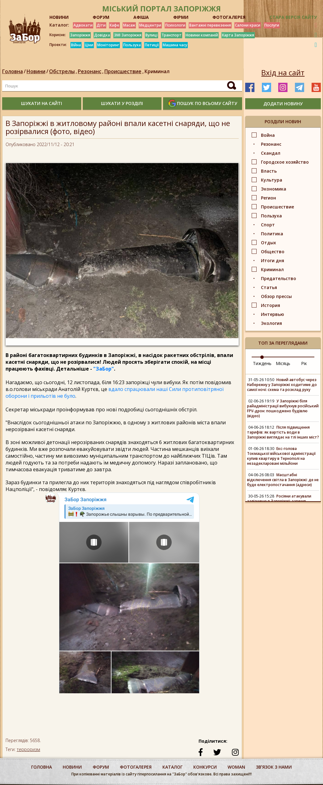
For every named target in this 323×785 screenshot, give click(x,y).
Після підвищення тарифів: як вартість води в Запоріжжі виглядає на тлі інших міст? (283, 432)
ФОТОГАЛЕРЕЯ (228, 17)
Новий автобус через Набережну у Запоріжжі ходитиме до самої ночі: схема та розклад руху (282, 384)
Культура (271, 180)
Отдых (268, 243)
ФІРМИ (180, 17)
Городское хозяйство (285, 162)
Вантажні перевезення (210, 25)
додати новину (283, 104)
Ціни (89, 45)
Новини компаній (202, 35)
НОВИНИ (59, 17)
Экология (271, 323)
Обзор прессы (276, 296)
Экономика (273, 189)
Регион (268, 198)
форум (101, 767)
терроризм (28, 749)
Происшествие (124, 71)
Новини (36, 71)
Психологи (175, 25)
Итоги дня (272, 260)
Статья (269, 287)
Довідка (102, 35)
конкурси (205, 767)
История (270, 305)
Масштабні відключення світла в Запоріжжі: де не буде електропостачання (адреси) (283, 479)
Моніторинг (108, 45)
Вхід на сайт (282, 73)
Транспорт (172, 35)
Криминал (157, 71)
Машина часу (175, 45)
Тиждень (262, 363)
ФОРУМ (101, 17)
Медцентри (150, 25)
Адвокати (83, 25)
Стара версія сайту (293, 17)
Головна (12, 71)
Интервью (272, 314)
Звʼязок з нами (274, 767)
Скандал (270, 153)
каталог (172, 767)
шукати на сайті (41, 103)
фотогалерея (136, 767)
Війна (76, 45)
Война (268, 135)
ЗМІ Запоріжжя (127, 35)
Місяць (283, 363)
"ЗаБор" (103, 368)
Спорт (268, 225)
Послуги (271, 25)
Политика (272, 234)
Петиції (152, 45)
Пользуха (132, 45)
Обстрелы (63, 71)
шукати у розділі (122, 103)
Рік (304, 363)
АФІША (141, 17)
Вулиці (151, 35)
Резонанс (91, 71)
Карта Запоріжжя (238, 35)
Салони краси (247, 25)
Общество (272, 251)
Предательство (278, 278)
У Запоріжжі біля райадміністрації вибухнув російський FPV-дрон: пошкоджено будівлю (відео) (283, 408)
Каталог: (59, 25)
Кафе (114, 25)
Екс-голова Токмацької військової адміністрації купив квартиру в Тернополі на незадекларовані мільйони (281, 456)
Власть (269, 171)
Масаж (129, 25)
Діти (101, 25)
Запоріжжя (80, 35)
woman (236, 767)
